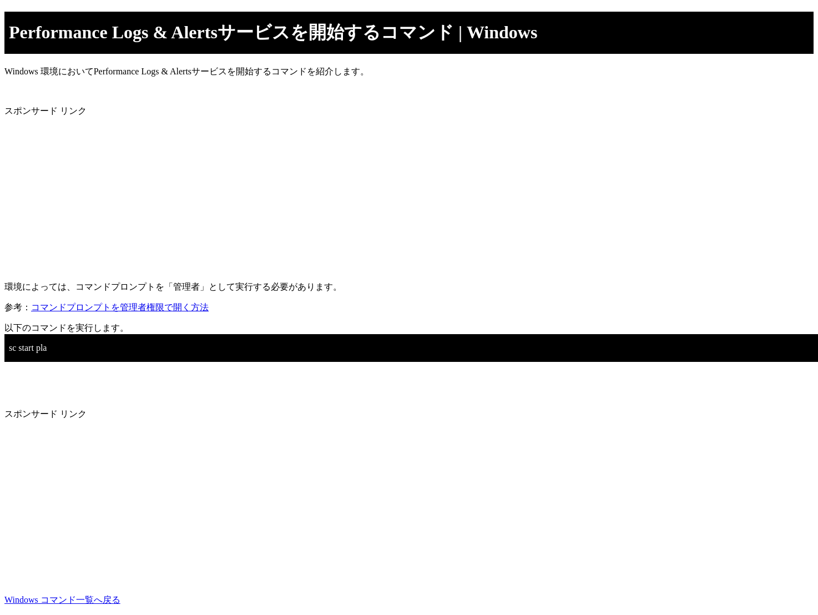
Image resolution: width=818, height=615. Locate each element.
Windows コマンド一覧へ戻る (62, 599)
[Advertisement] (337, 195)
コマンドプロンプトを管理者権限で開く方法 (120, 307)
